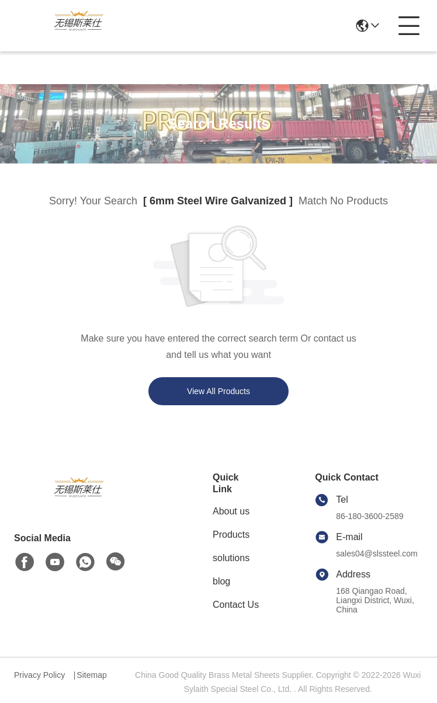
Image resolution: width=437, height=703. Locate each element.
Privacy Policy (39, 675)
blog (221, 581)
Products (231, 535)
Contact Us (236, 605)
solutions (231, 558)
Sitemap (91, 675)
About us (231, 511)
